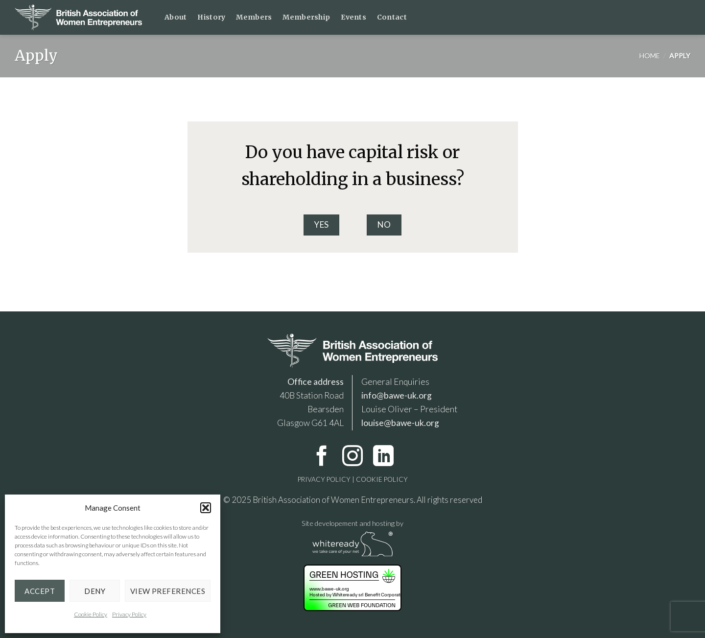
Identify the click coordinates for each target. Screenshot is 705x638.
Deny (94, 591)
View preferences (167, 591)
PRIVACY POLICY (324, 479)
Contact (392, 17)
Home (649, 55)
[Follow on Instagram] (352, 457)
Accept (39, 591)
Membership (306, 17)
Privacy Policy (129, 614)
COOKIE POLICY (381, 479)
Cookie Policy (90, 614)
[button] (206, 508)
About (175, 17)
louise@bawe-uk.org (400, 423)
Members (254, 17)
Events (353, 17)
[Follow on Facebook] (321, 457)
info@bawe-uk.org (396, 395)
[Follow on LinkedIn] (383, 457)
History (211, 17)
